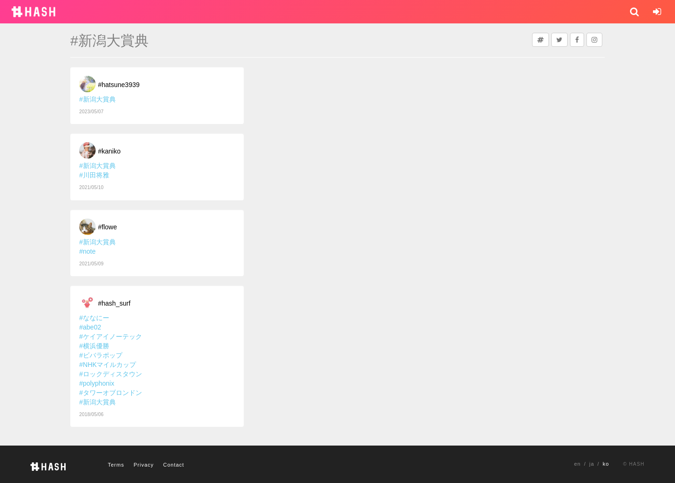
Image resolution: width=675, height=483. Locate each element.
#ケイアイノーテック (110, 336)
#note (87, 251)
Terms (116, 465)
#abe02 (90, 327)
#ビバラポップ (100, 355)
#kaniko (109, 151)
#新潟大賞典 (97, 99)
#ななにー (94, 318)
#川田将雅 (94, 175)
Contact (173, 465)
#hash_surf (114, 303)
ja (591, 464)
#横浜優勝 (94, 346)
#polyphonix (96, 383)
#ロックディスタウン (110, 374)
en (577, 464)
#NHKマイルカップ (107, 364)
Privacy (144, 465)
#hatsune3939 (119, 84)
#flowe (107, 227)
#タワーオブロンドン (110, 392)
